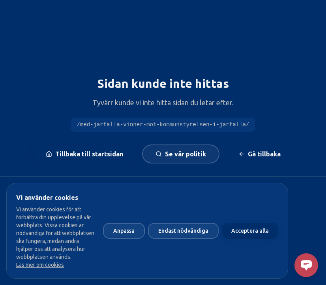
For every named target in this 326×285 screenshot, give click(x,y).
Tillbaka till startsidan (84, 154)
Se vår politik (181, 154)
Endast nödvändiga (183, 231)
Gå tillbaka (259, 154)
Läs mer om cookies (40, 265)
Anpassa (124, 231)
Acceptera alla (250, 231)
